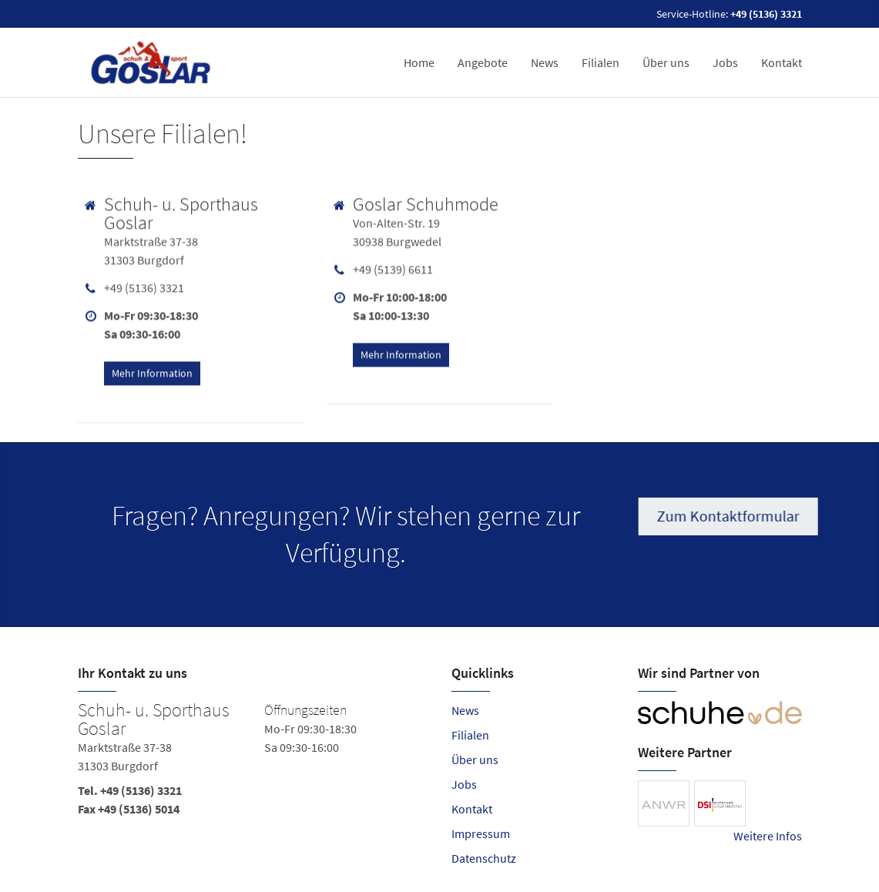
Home (419, 62)
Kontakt (781, 62)
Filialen (600, 62)
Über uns (665, 62)
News (545, 62)
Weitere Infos (767, 835)
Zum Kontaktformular (730, 515)
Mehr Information (152, 370)
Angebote (483, 62)
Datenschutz (483, 858)
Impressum (480, 833)
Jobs (725, 62)
